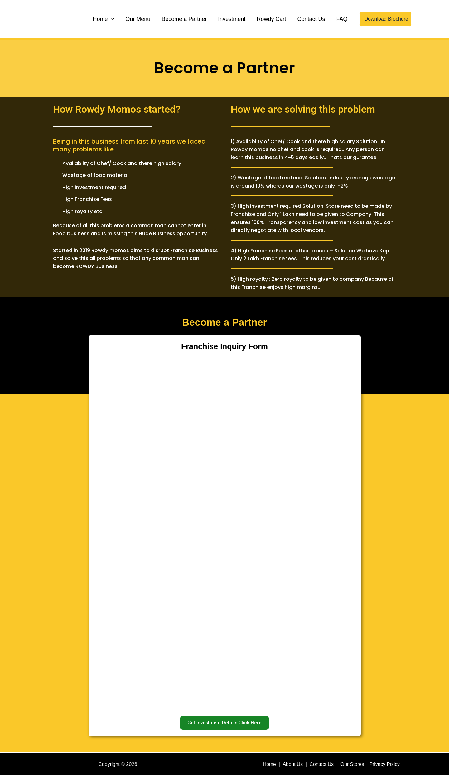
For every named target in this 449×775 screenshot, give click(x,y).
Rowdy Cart (271, 19)
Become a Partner (184, 19)
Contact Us (311, 19)
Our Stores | (355, 763)
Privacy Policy (385, 763)
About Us (292, 763)
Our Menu (137, 19)
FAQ (341, 19)
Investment (231, 19)
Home (103, 19)
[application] (111, 19)
